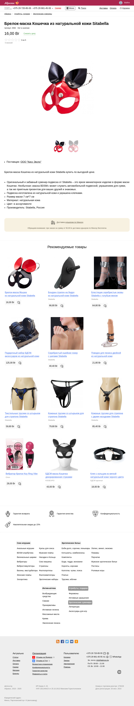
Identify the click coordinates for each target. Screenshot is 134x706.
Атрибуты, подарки (22, 14)
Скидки (58, 8)
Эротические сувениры (42, 14)
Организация (39, 653)
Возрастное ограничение (42, 664)
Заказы (67, 660)
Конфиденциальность (41, 667)
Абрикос (7, 14)
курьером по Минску (74, 222)
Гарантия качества (39, 671)
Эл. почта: (98, 660)
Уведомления (69, 664)
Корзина (67, 657)
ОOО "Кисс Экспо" (30, 162)
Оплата (113, 8)
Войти (124, 2)
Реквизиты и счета (39, 674)
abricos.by (8, 686)
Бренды (16, 674)
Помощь (67, 667)
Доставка (103, 8)
